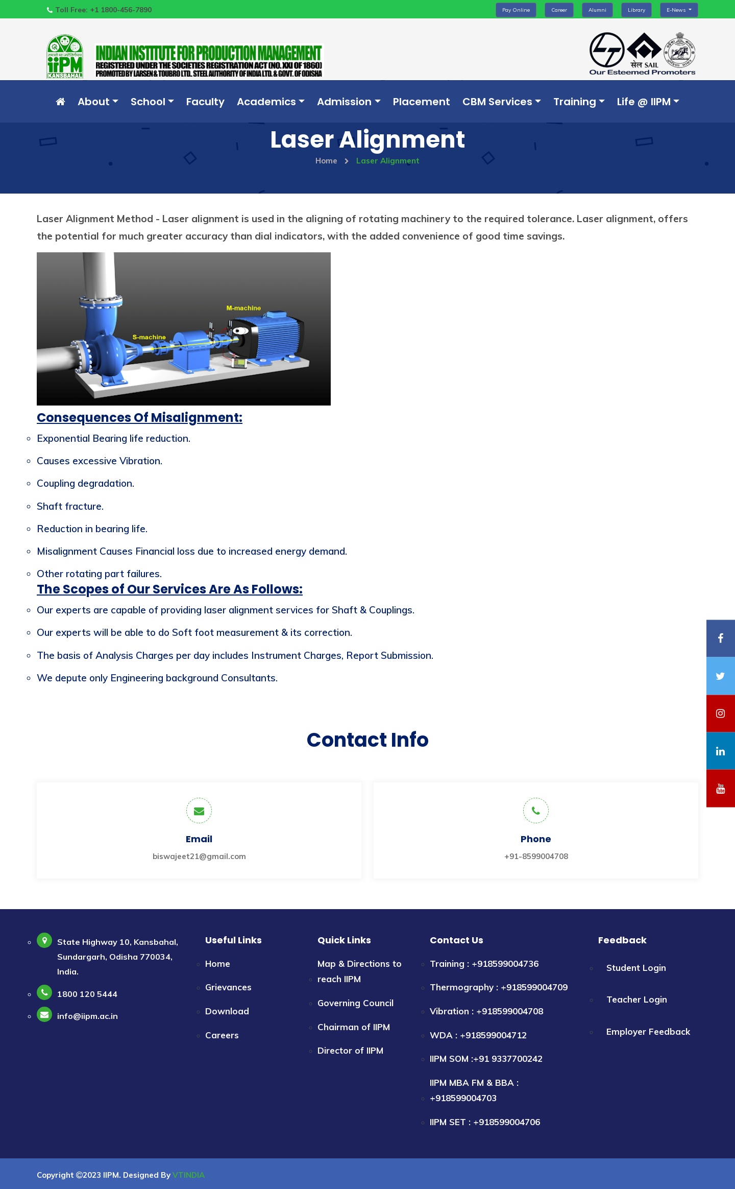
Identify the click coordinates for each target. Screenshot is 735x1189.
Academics (266, 101)
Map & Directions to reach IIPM (359, 971)
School (148, 101)
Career (559, 10)
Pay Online (516, 10)
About (94, 101)
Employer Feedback (648, 1031)
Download (227, 1010)
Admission (344, 101)
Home (332, 160)
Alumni (597, 10)
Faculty (205, 101)
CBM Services (497, 101)
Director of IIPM (350, 1049)
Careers (222, 1034)
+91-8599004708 (536, 856)
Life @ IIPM (644, 101)
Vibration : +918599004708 (486, 1010)
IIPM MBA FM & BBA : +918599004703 (474, 1090)
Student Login (636, 967)
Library (636, 10)
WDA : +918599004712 (478, 1034)
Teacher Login (636, 999)
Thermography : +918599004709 (499, 987)
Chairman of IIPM (353, 1026)
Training (574, 101)
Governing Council (355, 1002)
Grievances (228, 987)
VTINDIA (189, 1174)
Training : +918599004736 (484, 963)
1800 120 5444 (87, 993)
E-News (677, 10)
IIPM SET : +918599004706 (485, 1121)
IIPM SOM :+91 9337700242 (486, 1058)
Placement (421, 101)
